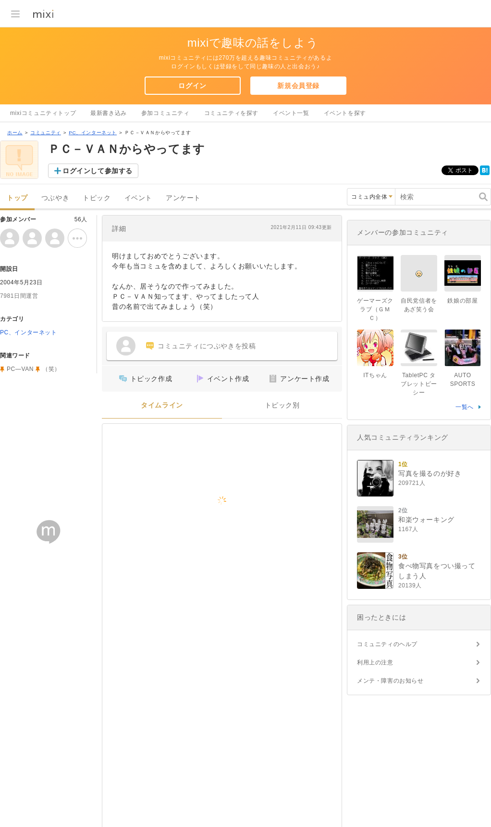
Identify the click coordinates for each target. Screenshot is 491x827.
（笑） (51, 369)
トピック (96, 198)
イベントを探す (345, 113)
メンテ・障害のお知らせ (390, 680)
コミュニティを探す (231, 113)
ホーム (15, 132)
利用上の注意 (375, 662)
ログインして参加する (97, 171)
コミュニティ (45, 132)
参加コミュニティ (165, 113)
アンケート (183, 198)
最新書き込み (108, 113)
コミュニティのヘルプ (387, 644)
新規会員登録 (298, 85)
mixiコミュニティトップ (43, 113)
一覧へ (464, 407)
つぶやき (55, 198)
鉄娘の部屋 (462, 300)
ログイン (192, 85)
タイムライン (162, 405)
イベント (138, 198)
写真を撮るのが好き (429, 473)
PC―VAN (20, 369)
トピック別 (282, 405)
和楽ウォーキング (426, 519)
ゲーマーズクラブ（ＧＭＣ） (375, 309)
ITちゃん (375, 375)
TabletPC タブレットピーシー (419, 384)
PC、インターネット (93, 132)
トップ (17, 198)
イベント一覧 (291, 113)
